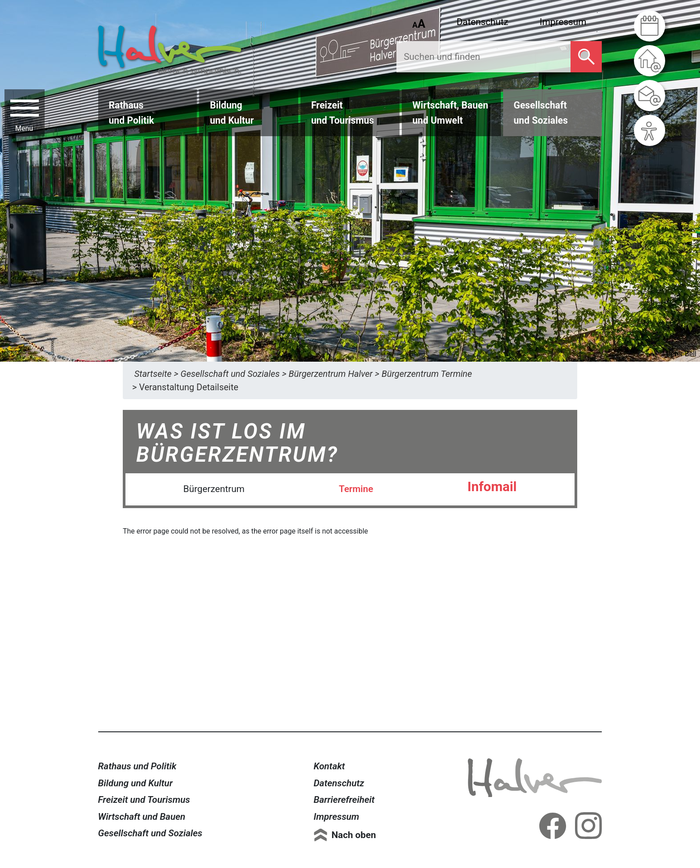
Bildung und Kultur (135, 783)
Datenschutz (482, 22)
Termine (356, 489)
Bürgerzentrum (214, 489)
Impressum (563, 22)
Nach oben (353, 835)
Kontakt (329, 766)
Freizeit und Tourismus (144, 799)
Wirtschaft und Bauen (142, 816)
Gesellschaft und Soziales (150, 833)
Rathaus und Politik (137, 766)
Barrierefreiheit (344, 799)
